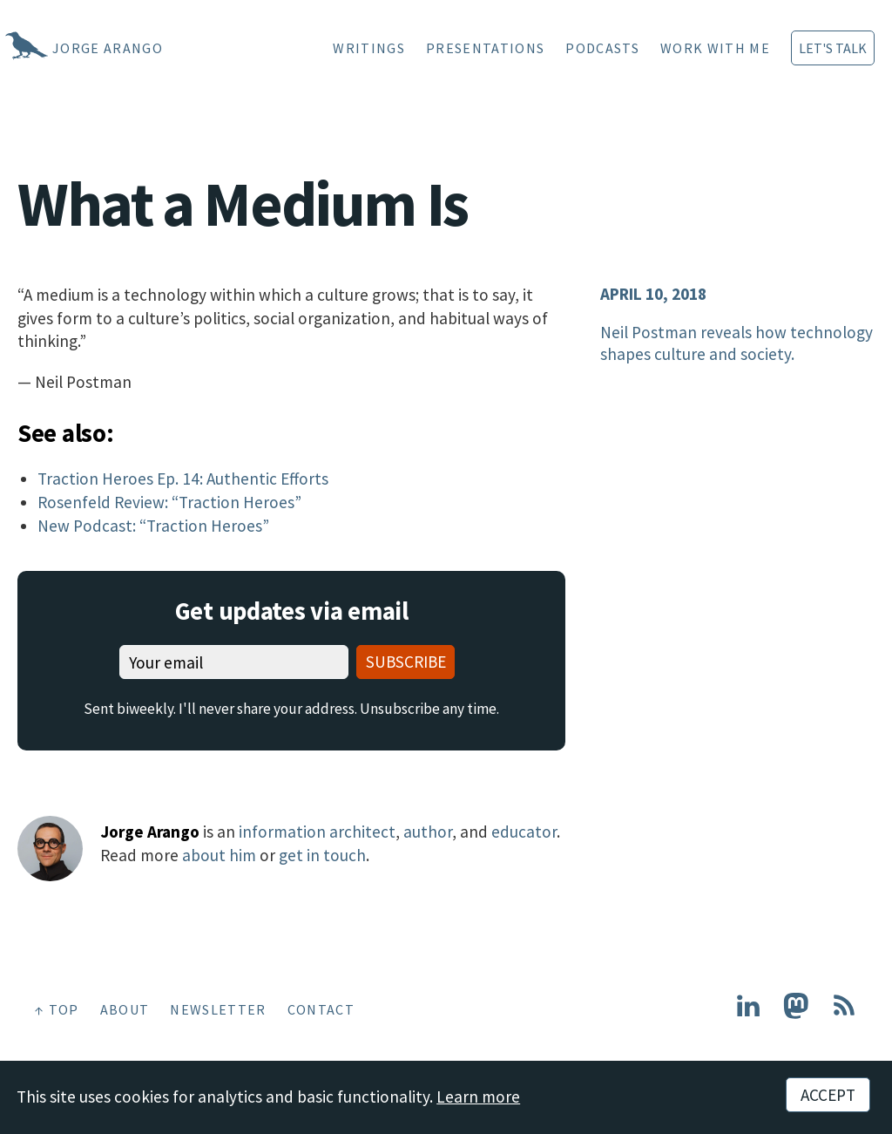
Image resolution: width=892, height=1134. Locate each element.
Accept (828, 1094)
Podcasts (602, 48)
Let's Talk (833, 48)
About (125, 1009)
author (427, 831)
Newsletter (218, 1009)
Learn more (478, 1096)
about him (219, 855)
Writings (369, 48)
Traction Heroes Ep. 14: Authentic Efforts (182, 478)
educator (524, 831)
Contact (321, 1009)
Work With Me (715, 48)
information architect (317, 831)
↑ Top (57, 1009)
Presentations (485, 48)
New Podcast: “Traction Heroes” (153, 525)
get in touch (322, 855)
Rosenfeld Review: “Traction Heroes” (169, 502)
